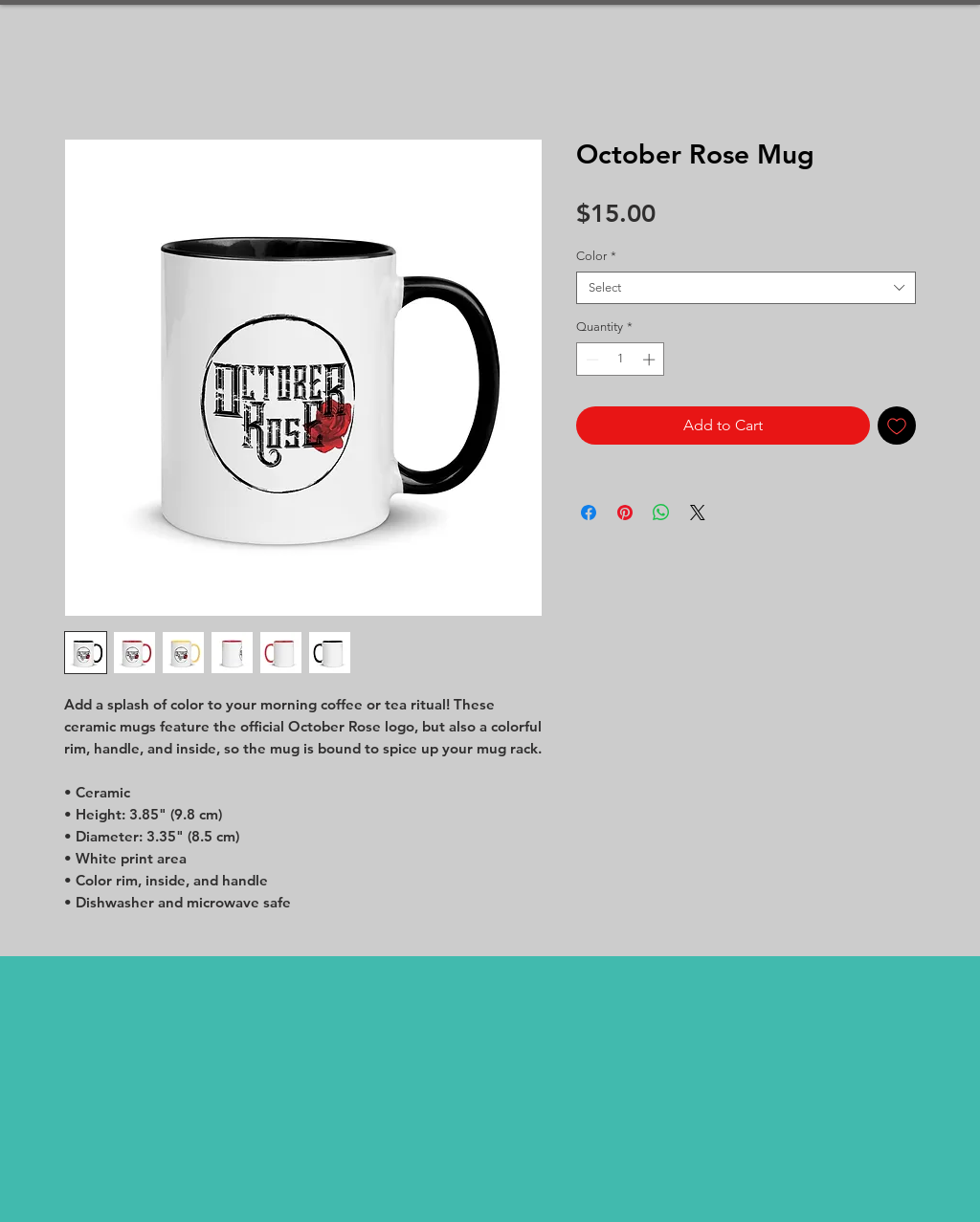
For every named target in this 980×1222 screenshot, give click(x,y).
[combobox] (746, 288)
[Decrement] (590, 359)
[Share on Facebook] (588, 512)
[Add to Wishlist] (897, 425)
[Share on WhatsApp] (661, 512)
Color (596, 256)
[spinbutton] (620, 359)
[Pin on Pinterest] (624, 512)
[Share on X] (697, 512)
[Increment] (650, 359)
